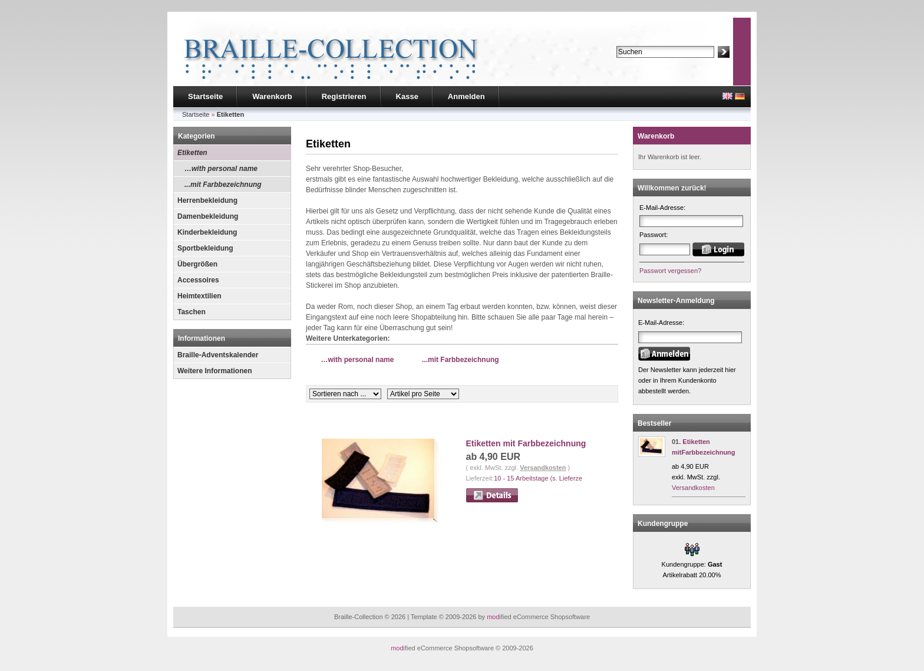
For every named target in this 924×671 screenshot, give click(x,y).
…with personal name (221, 169)
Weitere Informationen (214, 371)
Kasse (407, 96)
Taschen (191, 312)
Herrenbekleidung (207, 200)
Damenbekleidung (207, 216)
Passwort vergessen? (670, 270)
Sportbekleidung (205, 248)
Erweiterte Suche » (643, 63)
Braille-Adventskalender (217, 355)
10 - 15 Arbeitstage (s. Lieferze (538, 478)
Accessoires (198, 280)
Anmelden (466, 96)
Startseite (205, 96)
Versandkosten (543, 467)
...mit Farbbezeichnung (223, 184)
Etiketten (192, 153)
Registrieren (344, 96)
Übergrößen (197, 264)
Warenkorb (272, 96)
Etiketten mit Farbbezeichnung (526, 443)
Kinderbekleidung (207, 232)
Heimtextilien (199, 296)
